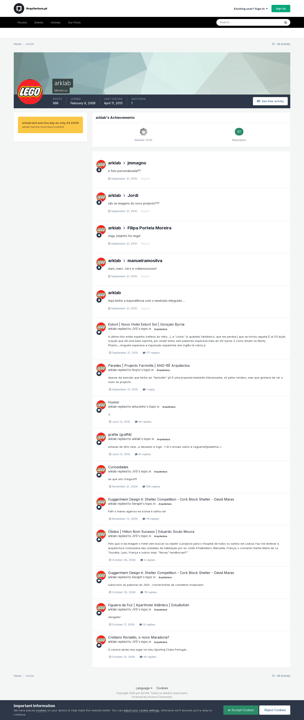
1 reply (149, 389)
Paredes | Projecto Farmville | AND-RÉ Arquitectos (149, 365)
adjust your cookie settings (141, 710)
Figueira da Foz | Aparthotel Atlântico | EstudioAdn (148, 605)
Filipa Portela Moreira (149, 227)
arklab (114, 162)
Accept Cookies (241, 710)
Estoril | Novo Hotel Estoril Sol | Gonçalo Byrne (146, 324)
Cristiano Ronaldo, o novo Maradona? (138, 637)
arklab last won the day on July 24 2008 (50, 123)
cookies (41, 710)
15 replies (147, 624)
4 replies (147, 560)
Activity (55, 22)
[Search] (235, 22)
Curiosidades (118, 467)
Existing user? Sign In (251, 8)
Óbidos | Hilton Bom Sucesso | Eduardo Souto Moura (151, 531)
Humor (113, 402)
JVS (135, 328)
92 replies (143, 421)
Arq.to (136, 370)
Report (145, 178)
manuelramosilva (145, 260)
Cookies (162, 688)
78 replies (150, 518)
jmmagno (137, 162)
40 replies (148, 656)
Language (144, 688)
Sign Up (281, 8)
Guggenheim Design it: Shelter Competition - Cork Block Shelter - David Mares (171, 499)
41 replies (143, 454)
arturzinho (139, 406)
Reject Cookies (275, 710)
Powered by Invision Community (152, 696)
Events (39, 22)
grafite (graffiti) (120, 434)
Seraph (137, 503)
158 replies (151, 486)
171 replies (151, 352)
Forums (22, 22)
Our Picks (74, 22)
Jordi (133, 195)
